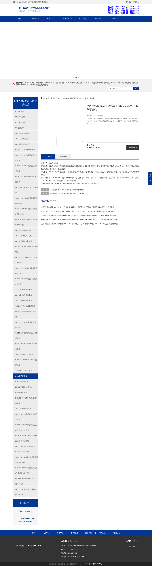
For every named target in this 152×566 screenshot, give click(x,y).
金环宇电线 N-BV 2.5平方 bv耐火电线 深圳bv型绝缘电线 (59, 220)
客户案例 (82, 19)
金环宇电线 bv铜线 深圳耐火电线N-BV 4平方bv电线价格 (97, 215)
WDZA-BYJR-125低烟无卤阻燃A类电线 (26, 260)
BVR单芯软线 (20, 117)
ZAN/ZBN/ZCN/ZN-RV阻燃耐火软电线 (26, 400)
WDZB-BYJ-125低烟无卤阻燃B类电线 (26, 168)
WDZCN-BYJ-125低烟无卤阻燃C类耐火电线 (26, 222)
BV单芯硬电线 (20, 111)
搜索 (136, 88)
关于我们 (128, 2)
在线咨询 (133, 147)
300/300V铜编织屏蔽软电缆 (39, 85)
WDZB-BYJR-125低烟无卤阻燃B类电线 (26, 270)
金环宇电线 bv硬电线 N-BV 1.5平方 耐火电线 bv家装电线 (99, 220)
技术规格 (63, 156)
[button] (73, 77)
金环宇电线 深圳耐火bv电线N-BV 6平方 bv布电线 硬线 (59, 215)
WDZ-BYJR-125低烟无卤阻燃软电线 (26, 249)
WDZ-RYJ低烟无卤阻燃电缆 (25, 306)
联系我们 (136, 2)
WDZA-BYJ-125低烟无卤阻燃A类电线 (26, 157)
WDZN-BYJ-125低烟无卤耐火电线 (26, 189)
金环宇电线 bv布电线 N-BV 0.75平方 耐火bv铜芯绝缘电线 (99, 224)
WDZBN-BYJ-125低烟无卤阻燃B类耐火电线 (26, 211)
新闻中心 (66, 19)
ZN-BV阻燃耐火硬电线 (23, 409)
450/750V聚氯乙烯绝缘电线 (34, 83)
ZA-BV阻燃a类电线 (22, 133)
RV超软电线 (19, 128)
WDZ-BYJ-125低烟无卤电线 (25, 150)
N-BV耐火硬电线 (21, 376)
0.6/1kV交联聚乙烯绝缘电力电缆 (99, 83)
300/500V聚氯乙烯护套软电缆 (54, 83)
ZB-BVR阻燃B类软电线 (23, 236)
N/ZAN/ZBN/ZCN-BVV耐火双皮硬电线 (26, 362)
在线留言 (115, 19)
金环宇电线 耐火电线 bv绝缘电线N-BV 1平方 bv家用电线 (59, 224)
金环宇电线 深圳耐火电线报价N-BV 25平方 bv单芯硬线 (96, 207)
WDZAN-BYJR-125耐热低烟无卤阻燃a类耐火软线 (26, 427)
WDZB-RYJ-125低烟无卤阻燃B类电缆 (26, 335)
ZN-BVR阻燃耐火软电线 (23, 387)
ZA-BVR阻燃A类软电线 (23, 230)
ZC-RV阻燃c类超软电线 (23, 300)
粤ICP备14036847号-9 (96, 564)
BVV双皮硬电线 (20, 122)
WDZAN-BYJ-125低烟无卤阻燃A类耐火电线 (26, 200)
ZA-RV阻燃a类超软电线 (23, 289)
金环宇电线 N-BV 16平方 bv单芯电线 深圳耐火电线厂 (67, 190)
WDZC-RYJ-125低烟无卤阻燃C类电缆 (26, 346)
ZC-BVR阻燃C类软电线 (23, 241)
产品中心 (50, 19)
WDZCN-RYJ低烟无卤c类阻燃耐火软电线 (26, 491)
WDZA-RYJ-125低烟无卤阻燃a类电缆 (26, 324)
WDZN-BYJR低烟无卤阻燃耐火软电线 (26, 416)
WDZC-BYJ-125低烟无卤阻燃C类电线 (26, 179)
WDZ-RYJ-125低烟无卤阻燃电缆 (26, 314)
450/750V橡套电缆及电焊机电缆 (76, 83)
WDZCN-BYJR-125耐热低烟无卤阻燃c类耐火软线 (26, 448)
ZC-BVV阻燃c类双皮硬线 (24, 354)
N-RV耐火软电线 (21, 392)
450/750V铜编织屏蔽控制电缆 (121, 83)
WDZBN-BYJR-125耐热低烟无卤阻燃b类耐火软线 (26, 438)
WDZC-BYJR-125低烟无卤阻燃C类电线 (26, 281)
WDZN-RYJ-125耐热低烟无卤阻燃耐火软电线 (26, 459)
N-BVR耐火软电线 (21, 381)
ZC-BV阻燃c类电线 (22, 144)
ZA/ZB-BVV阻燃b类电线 (23, 370)
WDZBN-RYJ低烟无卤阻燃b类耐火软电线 (26, 481)
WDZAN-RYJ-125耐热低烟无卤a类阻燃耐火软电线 (26, 470)
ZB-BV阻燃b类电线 (22, 139)
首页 (19, 19)
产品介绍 (48, 156)
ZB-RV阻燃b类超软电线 (23, 295)
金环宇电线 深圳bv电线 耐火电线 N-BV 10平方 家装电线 (96, 211)
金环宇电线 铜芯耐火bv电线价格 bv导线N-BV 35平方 (67, 194)
